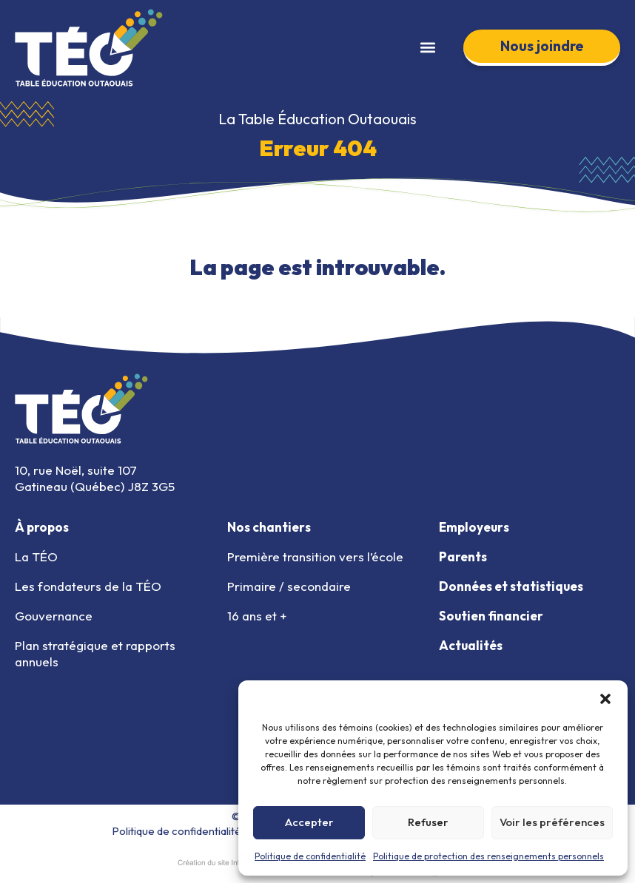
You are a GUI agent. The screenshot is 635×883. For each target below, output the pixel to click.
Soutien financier (491, 615)
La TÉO (36, 556)
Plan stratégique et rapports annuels (95, 653)
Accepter (309, 822)
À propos (42, 527)
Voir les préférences (552, 822)
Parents (463, 556)
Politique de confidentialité (310, 856)
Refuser (428, 822)
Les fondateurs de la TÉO (88, 586)
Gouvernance (54, 615)
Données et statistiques (511, 586)
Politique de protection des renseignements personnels (488, 856)
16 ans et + (256, 615)
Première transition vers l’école (315, 556)
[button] (605, 698)
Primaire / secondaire (289, 586)
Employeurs (474, 527)
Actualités (471, 645)
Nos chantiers (269, 527)
